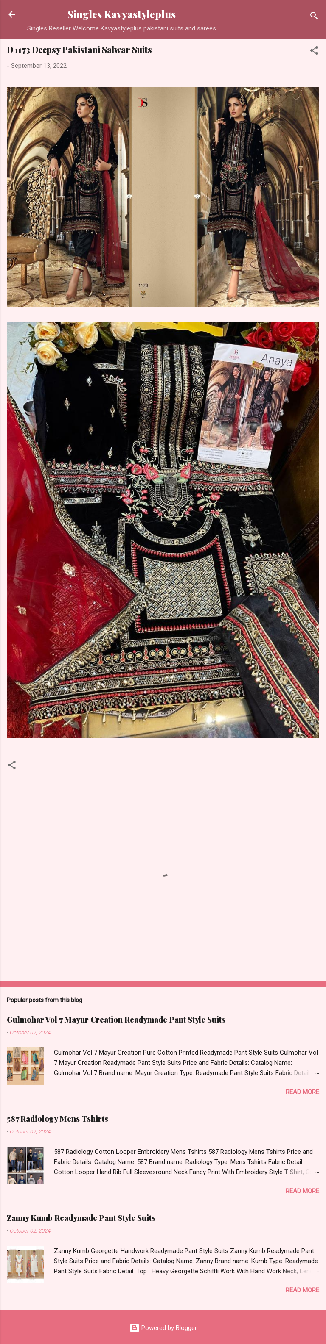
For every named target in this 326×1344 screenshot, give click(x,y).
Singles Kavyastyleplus (121, 14)
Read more (302, 1092)
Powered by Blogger (163, 1328)
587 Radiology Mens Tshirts (57, 1119)
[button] (314, 51)
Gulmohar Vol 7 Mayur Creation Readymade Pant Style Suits (116, 1019)
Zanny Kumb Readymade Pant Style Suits (81, 1218)
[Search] (314, 17)
